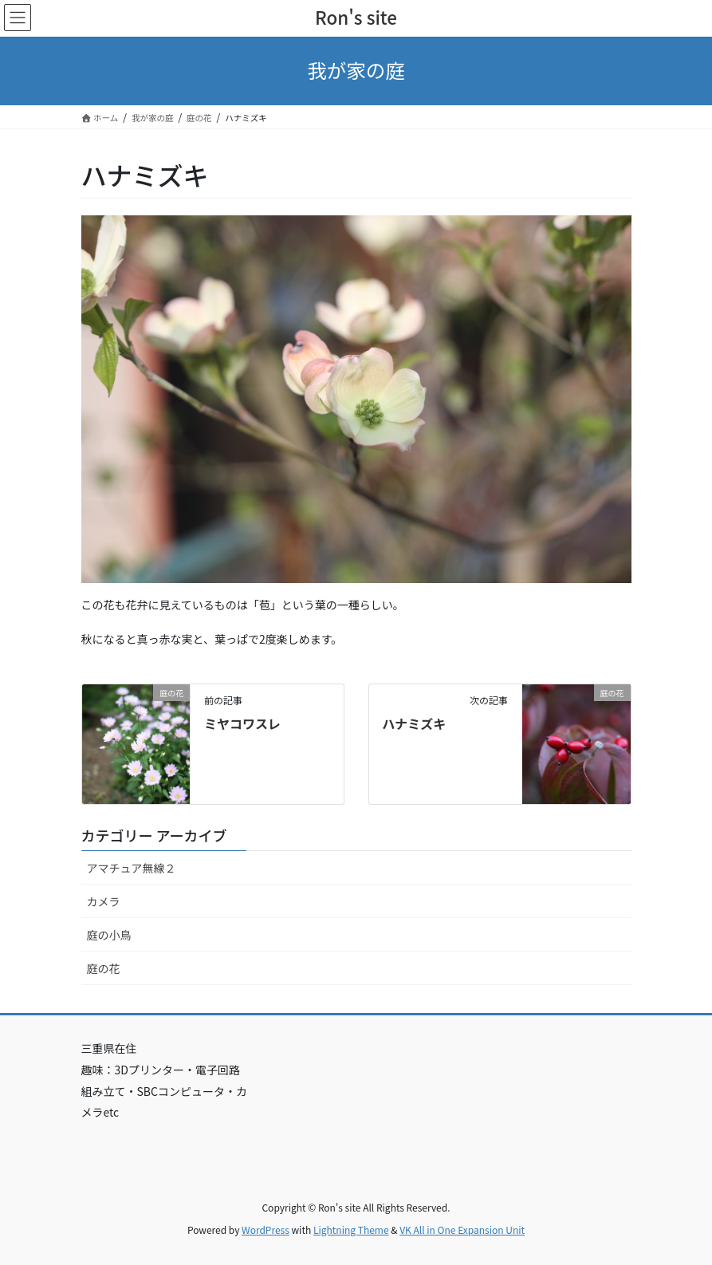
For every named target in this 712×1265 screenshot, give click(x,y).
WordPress (265, 1229)
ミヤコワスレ (242, 723)
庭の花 (103, 968)
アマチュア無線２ (131, 868)
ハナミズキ (414, 723)
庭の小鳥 (109, 935)
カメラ (103, 901)
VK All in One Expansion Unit (462, 1229)
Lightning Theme (351, 1229)
